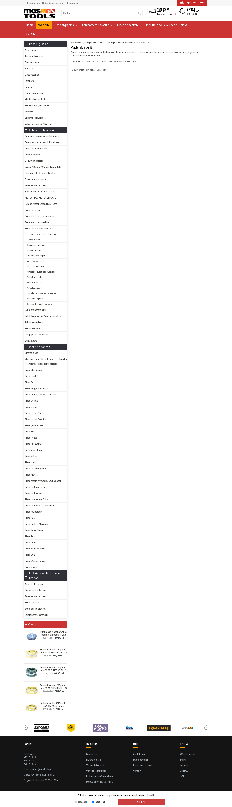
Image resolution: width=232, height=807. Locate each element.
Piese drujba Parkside (35, 419)
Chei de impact (33, 240)
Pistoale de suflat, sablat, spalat (41, 272)
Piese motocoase (33, 493)
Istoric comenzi (140, 759)
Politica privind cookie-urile (99, 782)
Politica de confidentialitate (99, 776)
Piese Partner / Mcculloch (37, 524)
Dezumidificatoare (34, 161)
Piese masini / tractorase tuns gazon (43, 481)
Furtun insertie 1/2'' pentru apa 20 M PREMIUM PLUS (53, 651)
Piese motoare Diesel (35, 487)
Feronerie (29, 81)
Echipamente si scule (97, 25)
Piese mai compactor (35, 468)
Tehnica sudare (32, 328)
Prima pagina (76, 43)
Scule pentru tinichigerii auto (39, 304)
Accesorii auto (32, 50)
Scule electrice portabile (37, 222)
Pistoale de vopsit (34, 283)
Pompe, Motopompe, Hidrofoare (41, 204)
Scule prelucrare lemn (36, 310)
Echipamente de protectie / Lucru (41, 173)
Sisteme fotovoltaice (35, 118)
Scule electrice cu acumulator (39, 216)
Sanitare (29, 111)
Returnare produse (142, 765)
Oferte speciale (188, 754)
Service (184, 765)
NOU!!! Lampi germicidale (37, 105)
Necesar (82, 802)
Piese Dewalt (31, 401)
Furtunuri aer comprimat (37, 256)
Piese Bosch (31, 382)
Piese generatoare (34, 425)
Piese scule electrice (35, 548)
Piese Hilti (29, 431)
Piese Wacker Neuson (35, 561)
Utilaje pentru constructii (37, 334)
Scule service (31, 567)
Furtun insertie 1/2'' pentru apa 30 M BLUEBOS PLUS (53, 669)
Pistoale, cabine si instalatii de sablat (43, 293)
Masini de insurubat (35, 266)
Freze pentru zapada (35, 179)
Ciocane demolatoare (35, 590)
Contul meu (33, 3)
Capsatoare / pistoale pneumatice (41, 234)
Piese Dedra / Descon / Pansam (40, 394)
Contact (31, 33)
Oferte (44, 25)
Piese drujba (31, 407)
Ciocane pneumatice (36, 245)
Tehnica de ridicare (34, 322)
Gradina (29, 87)
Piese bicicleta (32, 376)
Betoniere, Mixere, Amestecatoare (42, 136)
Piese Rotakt (31, 536)
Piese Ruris (30, 542)
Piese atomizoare (34, 370)
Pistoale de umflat (35, 277)
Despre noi (91, 754)
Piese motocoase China (36, 499)
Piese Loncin (31, 462)
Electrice (29, 68)
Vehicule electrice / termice (38, 124)
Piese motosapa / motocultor (39, 505)
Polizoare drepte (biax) (36, 299)
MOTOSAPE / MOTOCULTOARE (40, 198)
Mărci (183, 759)
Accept (141, 802)
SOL (182, 776)
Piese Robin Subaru (34, 530)
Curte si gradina (32, 154)
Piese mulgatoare (34, 511)
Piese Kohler (31, 456)
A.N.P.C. (184, 771)
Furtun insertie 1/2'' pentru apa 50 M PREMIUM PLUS (53, 687)
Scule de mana (32, 210)
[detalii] (150, 795)
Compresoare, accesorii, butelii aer (42, 142)
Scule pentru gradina (35, 608)
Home (30, 25)
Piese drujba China (34, 413)
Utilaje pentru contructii (36, 615)
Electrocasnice (32, 74)
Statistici (100, 802)
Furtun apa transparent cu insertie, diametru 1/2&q (53, 633)
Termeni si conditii (95, 765)
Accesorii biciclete (34, 56)
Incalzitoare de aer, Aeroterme (40, 191)
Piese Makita (31, 474)
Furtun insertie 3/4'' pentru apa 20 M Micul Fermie (53, 704)
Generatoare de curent (36, 185)
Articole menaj (32, 62)
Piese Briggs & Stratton (36, 388)
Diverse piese (31, 353)
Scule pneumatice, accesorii (39, 228)
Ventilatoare (31, 341)
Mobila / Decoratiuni (35, 99)
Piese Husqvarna (33, 444)
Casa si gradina (66, 25)
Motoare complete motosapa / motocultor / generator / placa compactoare (46, 361)
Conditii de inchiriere (96, 771)
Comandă (72, 3)
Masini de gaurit (34, 261)
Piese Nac (30, 518)
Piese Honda (31, 438)
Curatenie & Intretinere (36, 148)
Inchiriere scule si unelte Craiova (168, 25)
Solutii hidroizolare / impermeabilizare (44, 316)
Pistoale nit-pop (33, 288)
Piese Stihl (30, 555)
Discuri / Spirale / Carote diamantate (43, 167)
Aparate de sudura (34, 584)
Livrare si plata (93, 759)
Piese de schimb (129, 25)
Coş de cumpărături (53, 3)
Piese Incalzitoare (34, 450)
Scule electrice (32, 602)
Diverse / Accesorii (35, 250)
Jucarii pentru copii (34, 93)
